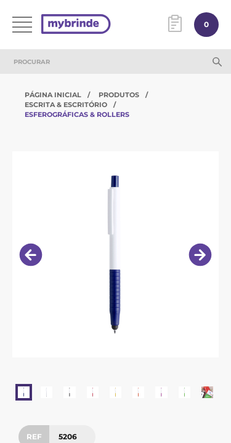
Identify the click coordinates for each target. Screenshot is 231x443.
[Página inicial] (76, 25)
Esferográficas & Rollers (77, 114)
